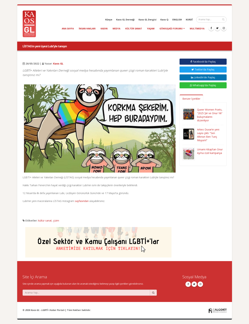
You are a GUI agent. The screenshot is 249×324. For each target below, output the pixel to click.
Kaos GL (58, 63)
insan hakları (87, 28)
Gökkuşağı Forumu (171, 28)
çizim (56, 220)
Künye (108, 19)
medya (116, 28)
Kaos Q (164, 19)
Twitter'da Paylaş (203, 69)
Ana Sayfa (68, 28)
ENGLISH (177, 19)
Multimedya (197, 28)
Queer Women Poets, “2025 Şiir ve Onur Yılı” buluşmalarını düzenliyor (209, 115)
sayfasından (82, 201)
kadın (104, 28)
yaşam (150, 28)
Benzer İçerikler (191, 98)
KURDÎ (189, 19)
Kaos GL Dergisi (147, 19)
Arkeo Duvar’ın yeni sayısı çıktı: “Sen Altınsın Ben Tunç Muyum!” (208, 135)
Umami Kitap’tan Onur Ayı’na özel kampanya (210, 151)
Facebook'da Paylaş (203, 61)
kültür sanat (133, 28)
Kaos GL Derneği (125, 19)
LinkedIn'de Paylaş (203, 77)
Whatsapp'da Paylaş (203, 85)
